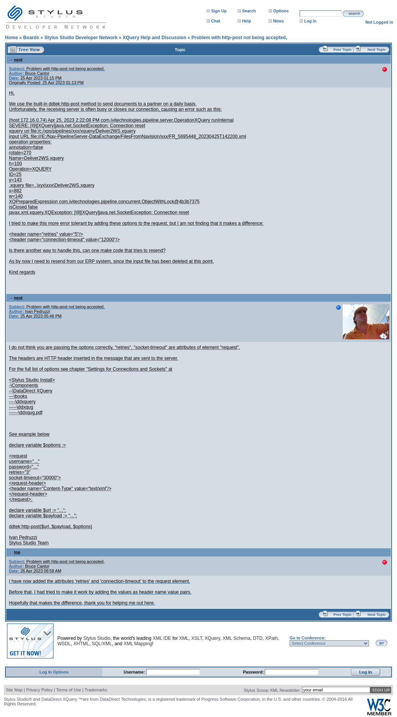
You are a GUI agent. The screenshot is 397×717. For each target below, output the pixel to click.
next (15, 59)
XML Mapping (138, 643)
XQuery (212, 638)
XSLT (196, 638)
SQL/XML (102, 643)
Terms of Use (68, 690)
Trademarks (96, 690)
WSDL (64, 643)
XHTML (81, 643)
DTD (258, 638)
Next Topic (377, 50)
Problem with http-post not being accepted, (239, 37)
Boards (31, 37)
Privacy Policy (39, 690)
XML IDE (162, 638)
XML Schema (236, 638)
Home (11, 37)
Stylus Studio (96, 638)
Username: (135, 672)
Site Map (14, 690)
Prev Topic (342, 50)
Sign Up (218, 11)
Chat (215, 21)
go (382, 643)
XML (184, 638)
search (354, 14)
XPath (271, 638)
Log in (310, 21)
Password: (254, 672)
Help (246, 21)
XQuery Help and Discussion (154, 37)
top (15, 552)
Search (249, 11)
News (278, 21)
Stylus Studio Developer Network (80, 37)
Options (280, 11)
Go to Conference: (308, 638)
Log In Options (54, 672)
